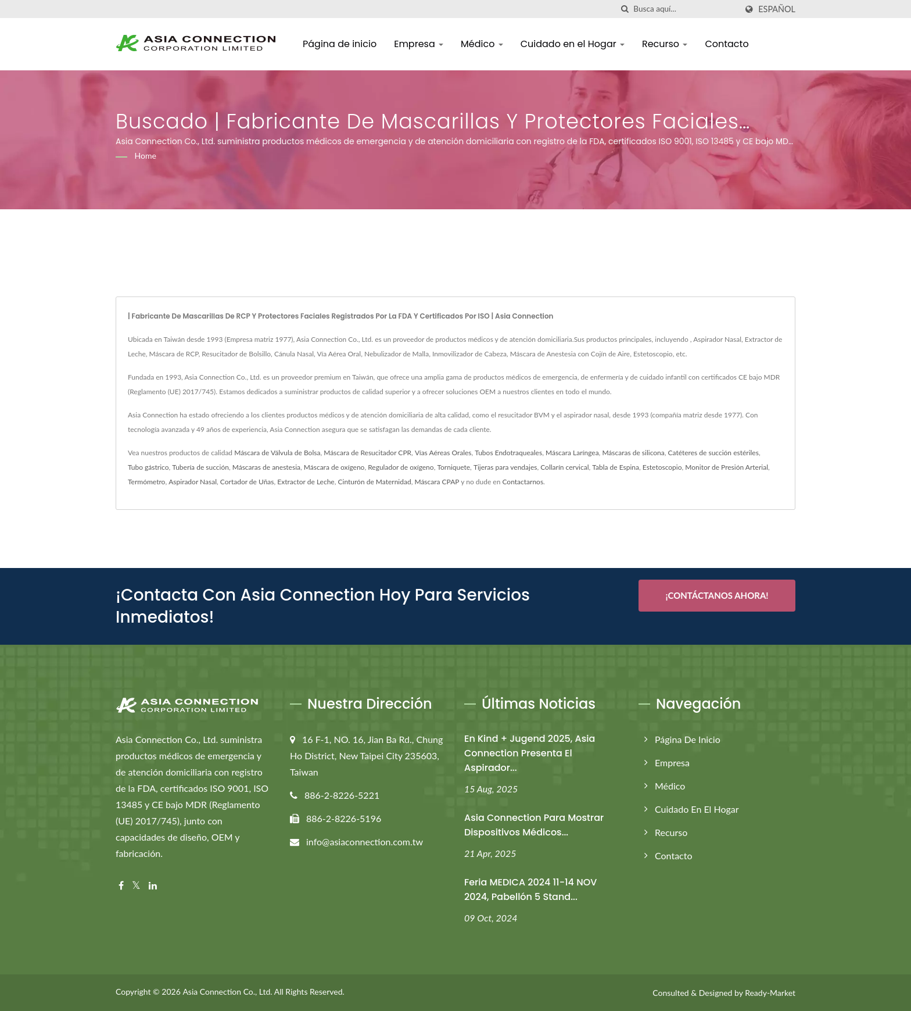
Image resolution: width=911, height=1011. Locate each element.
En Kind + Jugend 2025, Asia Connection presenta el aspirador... (529, 753)
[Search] (685, 9)
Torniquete (453, 467)
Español (776, 9)
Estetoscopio (662, 467)
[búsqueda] (624, 9)
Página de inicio (339, 44)
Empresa (418, 44)
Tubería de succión (200, 467)
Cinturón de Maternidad (374, 481)
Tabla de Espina (615, 467)
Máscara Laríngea (572, 452)
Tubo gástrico (148, 467)
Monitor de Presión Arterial (726, 467)
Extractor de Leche (305, 481)
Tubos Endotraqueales (508, 452)
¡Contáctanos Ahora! (716, 595)
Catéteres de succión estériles (713, 452)
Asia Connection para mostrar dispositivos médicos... (534, 825)
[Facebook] (121, 885)
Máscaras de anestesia (266, 467)
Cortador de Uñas (247, 481)
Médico (482, 44)
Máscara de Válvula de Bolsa (277, 452)
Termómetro (146, 481)
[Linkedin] (153, 885)
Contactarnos (522, 481)
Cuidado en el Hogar (573, 44)
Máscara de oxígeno (334, 467)
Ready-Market (770, 993)
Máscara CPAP (436, 481)
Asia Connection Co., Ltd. (227, 991)
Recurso (664, 44)
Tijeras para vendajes (505, 467)
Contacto (726, 44)
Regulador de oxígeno (400, 467)
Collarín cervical (564, 467)
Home (145, 155)
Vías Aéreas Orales (443, 452)
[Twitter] (136, 885)
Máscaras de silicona (633, 452)
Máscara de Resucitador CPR (367, 452)
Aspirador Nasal (192, 481)
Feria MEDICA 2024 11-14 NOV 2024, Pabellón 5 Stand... (530, 889)
